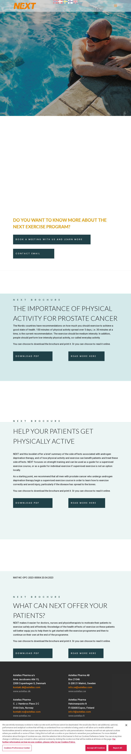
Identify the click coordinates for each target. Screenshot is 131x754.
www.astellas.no (22, 715)
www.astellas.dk (21, 691)
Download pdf (27, 502)
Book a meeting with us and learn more (49, 239)
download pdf (27, 356)
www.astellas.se (77, 691)
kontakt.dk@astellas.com (26, 687)
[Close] (126, 725)
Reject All (117, 748)
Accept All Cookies (96, 748)
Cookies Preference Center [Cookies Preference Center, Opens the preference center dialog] (17, 748)
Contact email (28, 253)
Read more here (83, 356)
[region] (65, 737)
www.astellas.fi (76, 715)
